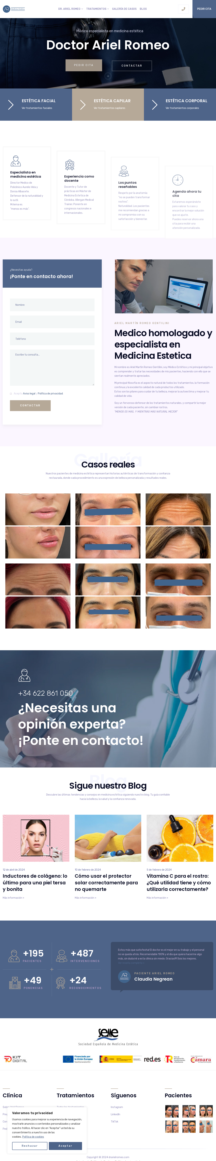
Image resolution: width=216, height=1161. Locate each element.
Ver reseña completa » (131, 963)
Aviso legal (29, 393)
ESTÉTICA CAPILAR (112, 101)
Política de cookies (33, 1136)
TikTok (114, 1121)
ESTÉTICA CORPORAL (186, 101)
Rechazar (30, 1145)
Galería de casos (124, 8)
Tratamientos (96, 8)
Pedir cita (204, 8)
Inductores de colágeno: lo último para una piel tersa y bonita (35, 883)
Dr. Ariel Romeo (69, 8)
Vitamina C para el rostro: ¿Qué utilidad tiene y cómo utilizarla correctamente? (179, 883)
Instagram (117, 1107)
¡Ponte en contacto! (81, 740)
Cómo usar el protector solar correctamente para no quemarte (106, 883)
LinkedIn (115, 1114)
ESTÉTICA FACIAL (39, 101)
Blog (143, 8)
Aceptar (65, 1145)
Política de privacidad (50, 393)
